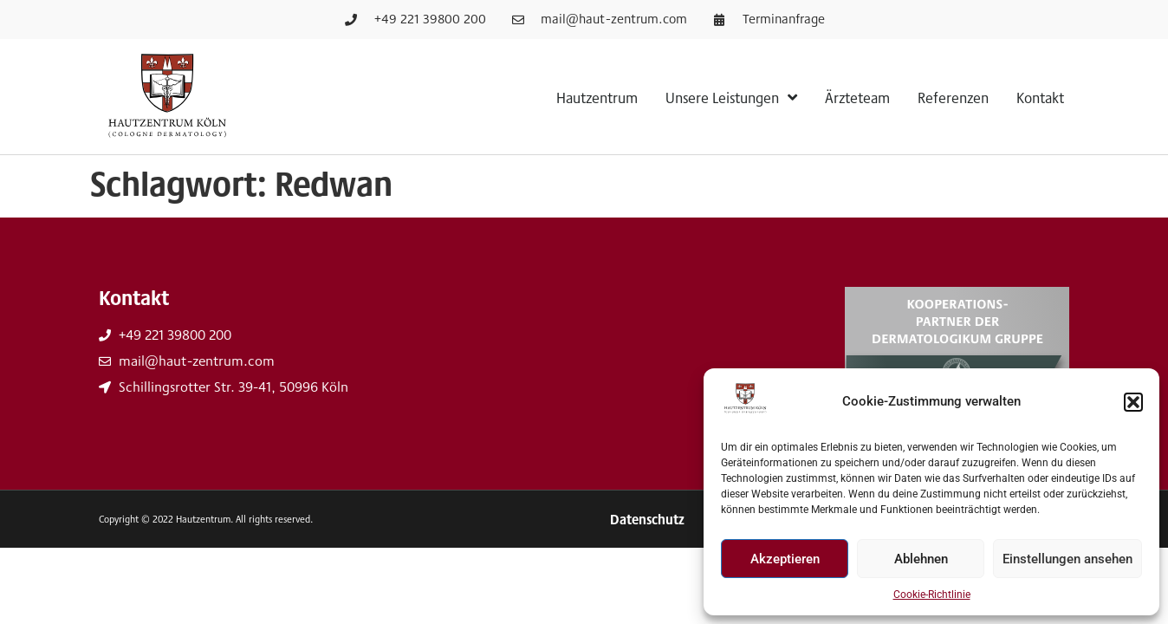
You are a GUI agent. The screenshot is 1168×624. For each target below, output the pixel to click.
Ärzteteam (857, 97)
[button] (1133, 402)
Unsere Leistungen (731, 97)
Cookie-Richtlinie (931, 594)
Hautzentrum (597, 97)
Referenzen (953, 97)
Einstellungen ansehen (1067, 559)
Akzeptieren (785, 559)
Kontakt (1040, 97)
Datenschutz (647, 519)
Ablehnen (921, 559)
